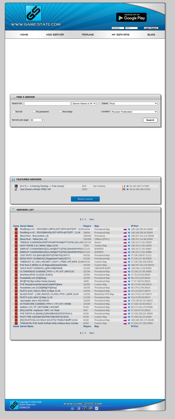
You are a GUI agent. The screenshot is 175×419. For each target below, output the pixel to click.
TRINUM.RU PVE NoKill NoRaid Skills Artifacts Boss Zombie (49, 323)
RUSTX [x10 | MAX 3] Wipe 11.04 (36, 297)
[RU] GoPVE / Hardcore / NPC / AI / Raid (39, 310)
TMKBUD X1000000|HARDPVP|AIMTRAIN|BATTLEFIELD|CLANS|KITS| (55, 242)
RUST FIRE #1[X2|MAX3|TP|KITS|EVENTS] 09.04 (44, 317)
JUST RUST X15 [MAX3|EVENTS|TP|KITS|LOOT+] (45, 255)
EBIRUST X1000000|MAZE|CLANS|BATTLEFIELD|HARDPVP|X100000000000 (58, 249)
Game (16, 226)
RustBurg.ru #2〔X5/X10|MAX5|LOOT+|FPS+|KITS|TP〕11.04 (50, 232)
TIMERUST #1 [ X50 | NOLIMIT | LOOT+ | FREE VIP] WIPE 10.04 (51, 262)
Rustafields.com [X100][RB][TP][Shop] (38, 287)
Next (91, 219)
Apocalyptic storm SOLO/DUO (34, 300)
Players (87, 226)
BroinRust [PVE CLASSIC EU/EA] (36, 275)
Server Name (26, 226)
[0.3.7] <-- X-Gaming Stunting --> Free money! (42, 186)
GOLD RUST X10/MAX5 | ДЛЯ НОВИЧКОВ (41, 268)
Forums (88, 34)
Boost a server (85, 199)
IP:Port (134, 226)
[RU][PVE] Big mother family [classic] (38, 281)
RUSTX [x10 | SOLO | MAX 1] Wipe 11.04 (40, 291)
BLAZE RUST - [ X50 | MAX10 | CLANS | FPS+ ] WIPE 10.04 (49, 294)
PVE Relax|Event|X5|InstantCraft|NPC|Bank (41, 284)
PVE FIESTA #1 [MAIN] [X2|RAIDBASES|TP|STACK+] (46, 313)
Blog (151, 34)
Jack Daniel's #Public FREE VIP (35, 189)
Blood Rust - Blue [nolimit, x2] (34, 236)
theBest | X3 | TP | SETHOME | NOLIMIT (39, 307)
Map (97, 226)
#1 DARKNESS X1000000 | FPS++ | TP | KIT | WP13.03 (47, 271)
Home (24, 34)
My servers (121, 34)
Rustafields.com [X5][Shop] (33, 278)
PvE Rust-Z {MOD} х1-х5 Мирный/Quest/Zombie (43, 265)
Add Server (55, 34)
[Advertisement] (57, 67)
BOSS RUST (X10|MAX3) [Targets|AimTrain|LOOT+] (45, 258)
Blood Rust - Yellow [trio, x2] (33, 239)
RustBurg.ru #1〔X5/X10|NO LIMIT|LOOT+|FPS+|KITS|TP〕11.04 (52, 229)
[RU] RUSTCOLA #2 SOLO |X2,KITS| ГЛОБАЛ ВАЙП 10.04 (48, 320)
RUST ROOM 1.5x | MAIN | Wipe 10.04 (39, 245)
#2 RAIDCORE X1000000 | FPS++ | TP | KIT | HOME (45, 304)
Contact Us (24, 407)
